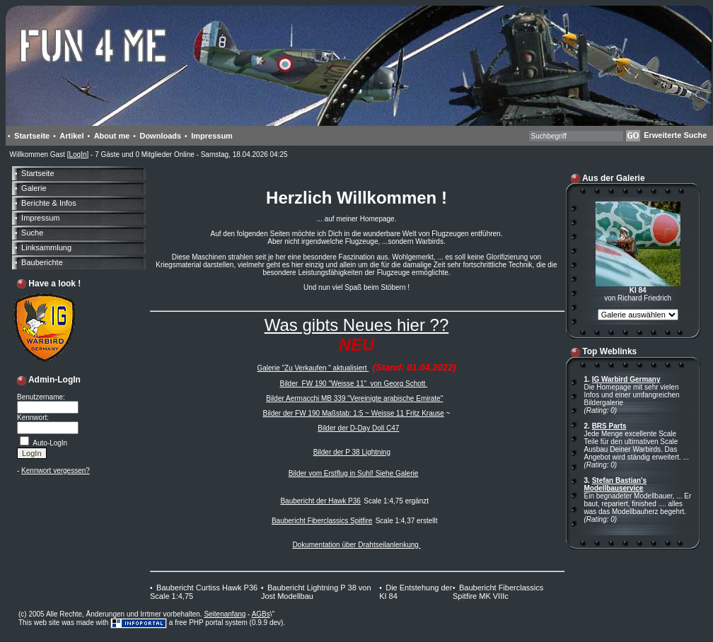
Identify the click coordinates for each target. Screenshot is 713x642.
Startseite (32, 136)
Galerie (33, 188)
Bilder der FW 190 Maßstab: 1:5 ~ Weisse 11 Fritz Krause (353, 413)
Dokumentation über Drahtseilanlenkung (356, 545)
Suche (32, 232)
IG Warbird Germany (626, 379)
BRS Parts (609, 426)
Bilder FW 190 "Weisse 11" (324, 383)
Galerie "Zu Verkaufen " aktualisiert (311, 368)
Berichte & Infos (48, 203)
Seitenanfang (224, 614)
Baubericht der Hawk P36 (320, 501)
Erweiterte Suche (675, 135)
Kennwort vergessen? (55, 470)
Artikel (71, 136)
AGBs (261, 614)
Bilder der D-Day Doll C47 (358, 428)
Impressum (212, 136)
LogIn (77, 154)
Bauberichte (42, 262)
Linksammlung (46, 247)
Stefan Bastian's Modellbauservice (615, 484)
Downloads (160, 136)
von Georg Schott (399, 383)
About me (112, 136)
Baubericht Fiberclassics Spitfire (322, 521)
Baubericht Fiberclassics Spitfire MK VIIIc (498, 591)
